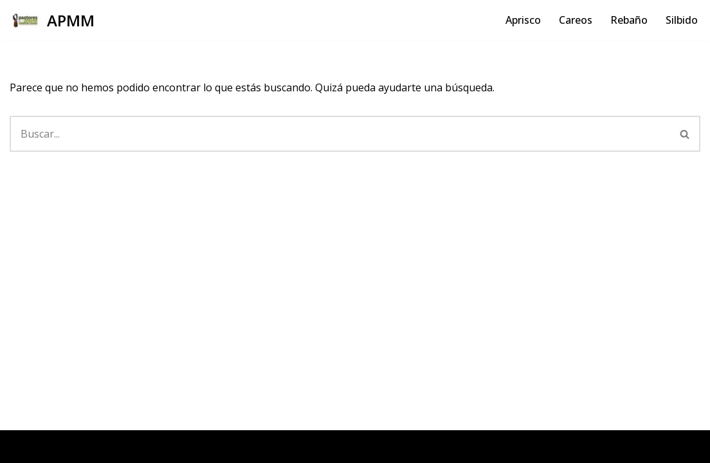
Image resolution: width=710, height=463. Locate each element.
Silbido (682, 20)
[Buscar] (340, 134)
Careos (575, 20)
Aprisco (523, 20)
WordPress (164, 446)
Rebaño (629, 20)
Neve (22, 446)
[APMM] (52, 20)
